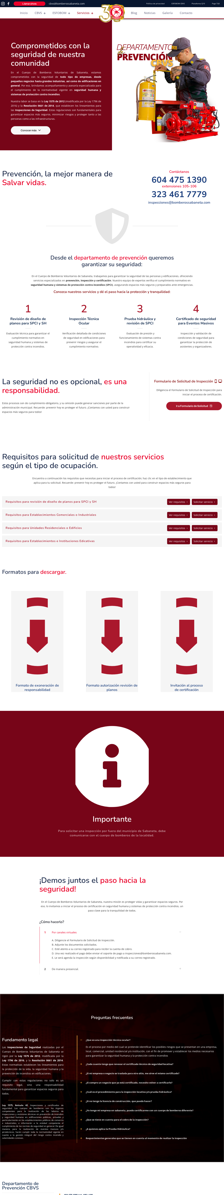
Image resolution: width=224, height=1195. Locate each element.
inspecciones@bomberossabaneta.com (179, 202)
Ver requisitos (178, 502)
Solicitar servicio (205, 502)
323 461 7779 (179, 194)
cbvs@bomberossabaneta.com (67, 3)
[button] (111, 946)
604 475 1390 (179, 180)
